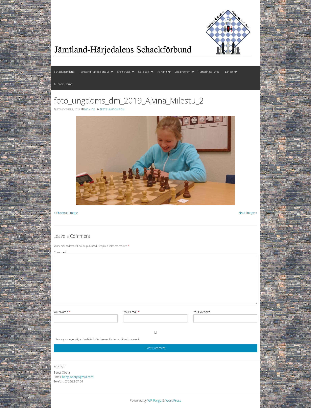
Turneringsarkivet (208, 71)
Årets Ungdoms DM (112, 109)
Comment (60, 252)
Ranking (162, 71)
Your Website (201, 312)
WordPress (173, 400)
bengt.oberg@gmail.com (77, 377)
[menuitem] (64, 72)
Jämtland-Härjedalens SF (95, 71)
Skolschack (123, 71)
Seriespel (144, 71)
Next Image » (247, 213)
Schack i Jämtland (64, 71)
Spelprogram (182, 71)
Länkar (229, 71)
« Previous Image (66, 213)
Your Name (62, 312)
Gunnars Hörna (63, 84)
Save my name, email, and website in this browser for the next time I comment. (97, 339)
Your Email (131, 312)
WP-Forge (154, 400)
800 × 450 (89, 109)
